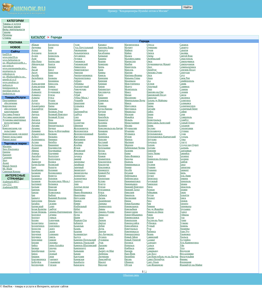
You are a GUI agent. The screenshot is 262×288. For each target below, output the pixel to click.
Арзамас (35, 128)
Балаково (36, 173)
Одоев (150, 50)
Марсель (128, 69)
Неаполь (128, 161)
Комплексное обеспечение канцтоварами (10, 109)
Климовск (103, 100)
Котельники (104, 148)
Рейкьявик (152, 192)
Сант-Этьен (153, 262)
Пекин (150, 114)
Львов (101, 248)
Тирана (183, 184)
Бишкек (35, 256)
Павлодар (152, 97)
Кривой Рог (104, 173)
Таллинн (184, 159)
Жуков (77, 148)
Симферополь (187, 81)
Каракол (102, 44)
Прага (150, 156)
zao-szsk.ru (7, 65)
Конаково (103, 131)
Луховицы (103, 240)
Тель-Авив (185, 175)
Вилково (52, 134)
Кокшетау (103, 120)
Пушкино (152, 170)
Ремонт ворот (9, 139)
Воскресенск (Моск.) (59, 181)
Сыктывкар (185, 150)
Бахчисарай (37, 206)
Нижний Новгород (133, 187)
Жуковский (79, 150)
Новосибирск (131, 226)
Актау (34, 72)
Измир (77, 203)
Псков (150, 161)
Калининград (80, 234)
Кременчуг (103, 170)
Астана (35, 142)
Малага (128, 56)
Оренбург (152, 69)
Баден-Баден (37, 164)
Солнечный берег (189, 108)
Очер (149, 89)
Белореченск (37, 226)
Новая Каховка (132, 203)
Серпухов (185, 72)
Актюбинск (37, 78)
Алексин (35, 89)
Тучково (184, 223)
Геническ (53, 223)
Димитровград (81, 69)
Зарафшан (79, 164)
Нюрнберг (129, 256)
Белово (35, 220)
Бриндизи (53, 72)
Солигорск (185, 100)
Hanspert (6, 154)
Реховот (151, 198)
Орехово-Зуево (154, 72)
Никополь (129, 195)
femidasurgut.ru (10, 88)
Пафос (150, 111)
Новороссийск (131, 223)
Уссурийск (185, 240)
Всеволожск (54, 192)
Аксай (34, 69)
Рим (149, 203)
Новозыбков (130, 209)
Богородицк (37, 265)
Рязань (150, 234)
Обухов (128, 265)
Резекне (151, 189)
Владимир (53, 153)
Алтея (34, 100)
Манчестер (130, 61)
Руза (149, 228)
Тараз (182, 164)
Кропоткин (104, 178)
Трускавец (185, 209)
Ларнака (102, 203)
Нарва (127, 153)
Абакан (35, 44)
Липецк (102, 220)
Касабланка (104, 53)
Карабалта (79, 262)
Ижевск (77, 200)
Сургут (183, 142)
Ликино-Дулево (106, 212)
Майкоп (128, 50)
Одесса (150, 44)
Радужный (152, 181)
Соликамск (185, 103)
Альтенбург (37, 108)
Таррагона (185, 167)
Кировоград (104, 89)
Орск (149, 75)
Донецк (77, 92)
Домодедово (80, 89)
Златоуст (78, 181)
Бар (33, 195)
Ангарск (35, 120)
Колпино (102, 125)
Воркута (52, 175)
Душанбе (78, 100)
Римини (151, 206)
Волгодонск (54, 159)
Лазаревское (104, 200)
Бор (50, 50)
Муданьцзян (130, 128)
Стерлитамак (186, 128)
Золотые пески (81, 187)
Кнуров (102, 111)
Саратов (184, 50)
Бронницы (53, 81)
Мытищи (129, 142)
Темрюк (184, 178)
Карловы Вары (105, 47)
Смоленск (185, 97)
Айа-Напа (36, 61)
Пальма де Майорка (157, 100)
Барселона (36, 200)
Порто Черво (153, 153)
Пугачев (151, 164)
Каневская (79, 259)
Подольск (152, 142)
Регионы (7, 35)
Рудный (151, 226)
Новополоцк (130, 220)
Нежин (127, 167)
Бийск (34, 245)
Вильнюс (53, 136)
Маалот (102, 262)
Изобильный (80, 206)
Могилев (128, 114)
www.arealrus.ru (10, 82)
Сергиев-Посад (188, 69)
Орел (149, 67)
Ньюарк (128, 251)
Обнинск (129, 262)
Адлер (34, 56)
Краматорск (104, 159)
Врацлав (52, 187)
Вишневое (53, 145)
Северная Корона (11, 171)
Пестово (151, 128)
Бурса (51, 97)
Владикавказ (54, 150)
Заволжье (78, 153)
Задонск (78, 156)
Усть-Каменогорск (189, 242)
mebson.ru (7, 85)
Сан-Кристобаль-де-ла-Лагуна (162, 256)
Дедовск (78, 58)
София (183, 111)
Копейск (102, 134)
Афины (35, 150)
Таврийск (184, 153)
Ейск (76, 108)
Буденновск (54, 92)
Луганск (102, 237)
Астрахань (36, 145)
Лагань (101, 198)
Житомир (78, 142)
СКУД (5, 125)
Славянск (184, 86)
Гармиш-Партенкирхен (60, 212)
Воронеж (53, 178)
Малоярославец (132, 58)
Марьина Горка (132, 78)
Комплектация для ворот (15, 134)
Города (6, 32)
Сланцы (184, 89)
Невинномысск (132, 164)
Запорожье (79, 161)
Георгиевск (54, 226)
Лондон (102, 231)
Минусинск (130, 106)
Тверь (183, 173)
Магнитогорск (131, 44)
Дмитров (78, 72)
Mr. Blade (7, 168)
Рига (149, 200)
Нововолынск (131, 206)
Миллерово (130, 97)
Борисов (52, 53)
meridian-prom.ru (11, 90)
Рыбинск (151, 231)
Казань (77, 228)
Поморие (151, 150)
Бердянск (36, 237)
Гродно (51, 251)
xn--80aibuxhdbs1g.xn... (14, 76)
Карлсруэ (103, 50)
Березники (36, 240)
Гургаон (52, 265)
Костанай (103, 142)
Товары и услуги (11, 23)
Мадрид (128, 47)
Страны (6, 37)
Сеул (182, 75)
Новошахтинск (132, 234)
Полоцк (151, 145)
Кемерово (103, 64)
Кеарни (102, 61)
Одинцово (152, 47)
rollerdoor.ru (8, 74)
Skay (4, 160)
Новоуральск (131, 228)
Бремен (52, 67)
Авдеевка (36, 47)
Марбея (128, 64)
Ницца (127, 200)
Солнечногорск (187, 106)
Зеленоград (79, 175)
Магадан (102, 265)
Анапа (34, 117)
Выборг (52, 195)
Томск (183, 198)
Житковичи (79, 139)
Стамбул (184, 120)
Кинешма (103, 78)
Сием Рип (185, 78)
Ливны (101, 209)
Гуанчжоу (53, 259)
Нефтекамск (130, 175)
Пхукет (150, 175)
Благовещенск (38, 259)
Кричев (102, 175)
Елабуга (78, 114)
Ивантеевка (79, 195)
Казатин (78, 231)
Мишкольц (130, 111)
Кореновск (103, 136)
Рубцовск (152, 223)
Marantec (7, 146)
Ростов (150, 217)
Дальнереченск (81, 53)
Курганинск (104, 189)
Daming (6, 152)
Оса (149, 81)
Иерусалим (79, 198)
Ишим (77, 217)
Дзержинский (81, 64)
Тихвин (183, 189)
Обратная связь (131, 275)
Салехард (152, 242)
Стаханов (184, 125)
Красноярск (104, 167)
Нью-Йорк (129, 253)
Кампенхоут (80, 248)
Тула (182, 217)
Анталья (35, 122)
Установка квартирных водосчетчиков (14, 121)
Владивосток (55, 148)
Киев (100, 69)
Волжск (52, 161)
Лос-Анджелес (105, 234)
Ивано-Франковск (83, 192)
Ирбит (77, 209)
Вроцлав (52, 189)
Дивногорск (80, 67)
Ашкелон (36, 161)
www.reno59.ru (10, 57)
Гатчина (52, 214)
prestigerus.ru (9, 71)
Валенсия (53, 103)
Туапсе (183, 212)
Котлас (101, 150)
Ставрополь (186, 117)
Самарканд (152, 251)
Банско (35, 192)
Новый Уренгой (132, 240)
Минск (127, 103)
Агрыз (34, 50)
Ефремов (78, 125)
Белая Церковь (39, 212)
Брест (51, 69)
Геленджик (53, 220)
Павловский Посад (156, 95)
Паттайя (151, 108)
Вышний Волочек (57, 198)
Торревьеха (185, 206)
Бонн (50, 47)
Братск (51, 64)
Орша (150, 78)
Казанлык (79, 226)
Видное (52, 128)
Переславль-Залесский (158, 122)
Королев (102, 139)
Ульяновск (185, 234)
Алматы (35, 97)
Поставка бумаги (11, 114)
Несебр (128, 170)
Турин (183, 220)
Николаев (129, 192)
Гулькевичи (54, 262)
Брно (50, 75)
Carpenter (7, 157)
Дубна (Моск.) (81, 97)
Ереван (77, 120)
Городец (52, 248)
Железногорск (81, 131)
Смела (183, 95)
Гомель (51, 237)
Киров (101, 86)
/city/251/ (7, 184)
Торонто (184, 203)
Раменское (152, 184)
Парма (150, 106)
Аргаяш (35, 125)
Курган (101, 187)
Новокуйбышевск (133, 214)
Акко (34, 67)
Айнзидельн (37, 64)
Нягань (128, 259)
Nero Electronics (10, 149)
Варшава (52, 108)
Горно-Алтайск (56, 245)
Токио (183, 192)
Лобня (101, 226)
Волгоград (53, 156)
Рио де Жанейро (155, 209)
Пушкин (151, 167)
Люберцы (103, 253)
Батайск (35, 203)
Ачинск (35, 153)
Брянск (51, 86)
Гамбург (52, 209)
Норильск (129, 245)
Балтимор (36, 184)
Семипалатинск (188, 67)
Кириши (102, 83)
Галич (51, 206)
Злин (76, 184)
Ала (33, 81)
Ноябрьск (129, 248)
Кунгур (102, 184)
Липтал (102, 223)
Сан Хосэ (152, 253)
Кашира (102, 58)
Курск (101, 192)
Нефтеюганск (131, 178)
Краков (101, 156)
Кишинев (103, 97)
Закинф (77, 159)
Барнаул (35, 198)
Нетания (128, 173)
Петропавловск (154, 134)
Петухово (152, 139)
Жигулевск (79, 136)
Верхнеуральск (56, 125)
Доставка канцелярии (13, 117)
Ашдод (35, 159)
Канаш (77, 253)
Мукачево (129, 131)
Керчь (101, 67)
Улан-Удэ (184, 231)
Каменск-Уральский (84, 242)
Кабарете (78, 223)
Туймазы (184, 214)
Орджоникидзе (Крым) (158, 64)
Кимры (101, 72)
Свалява (184, 53)
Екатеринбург (81, 111)
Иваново (78, 189)
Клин (101, 103)
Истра (77, 214)
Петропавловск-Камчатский (161, 136)
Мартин (128, 72)
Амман (35, 111)
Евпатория (79, 103)
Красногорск (104, 161)
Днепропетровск (82, 78)
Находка (128, 159)
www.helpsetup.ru (11, 60)
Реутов (150, 195)
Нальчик (128, 150)
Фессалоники (187, 253)
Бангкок (35, 189)
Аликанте (36, 92)
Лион (101, 217)
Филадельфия (187, 256)
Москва (128, 125)
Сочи (182, 114)
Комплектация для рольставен (12, 129)
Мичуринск (130, 108)
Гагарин (52, 203)
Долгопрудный (81, 86)
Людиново (103, 256)
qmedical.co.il (9, 79)
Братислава (54, 61)
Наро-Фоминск (132, 156)
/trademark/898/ (10, 187)
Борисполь (53, 56)
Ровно (150, 214)
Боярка (51, 58)
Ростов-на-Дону (155, 220)
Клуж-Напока (105, 108)
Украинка (185, 228)
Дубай (77, 95)
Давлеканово (80, 50)
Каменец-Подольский (85, 240)
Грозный (52, 253)
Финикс (184, 259)
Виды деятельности (13, 29)
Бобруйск (36, 262)
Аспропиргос (38, 139)
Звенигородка (81, 173)
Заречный (79, 167)
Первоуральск (154, 120)
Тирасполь (185, 187)
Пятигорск (152, 178)
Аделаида (36, 53)
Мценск (128, 139)
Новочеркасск (131, 231)
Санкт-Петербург (156, 259)
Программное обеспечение (9, 102)
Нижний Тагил (132, 189)
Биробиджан (37, 251)
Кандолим (79, 256)
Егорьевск (79, 106)
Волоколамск (55, 173)
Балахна (35, 175)
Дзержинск (79, 61)
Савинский (152, 237)
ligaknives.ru (8, 93)
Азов (33, 58)
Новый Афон (131, 237)
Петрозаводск (154, 131)
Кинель (102, 75)
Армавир (36, 131)
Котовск (102, 153)
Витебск (52, 142)
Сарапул (184, 47)
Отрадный (152, 86)
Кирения (102, 81)
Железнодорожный (83, 134)
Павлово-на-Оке (155, 92)
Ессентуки (79, 122)
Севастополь (186, 58)
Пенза (150, 117)
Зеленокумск (80, 178)
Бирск (34, 253)
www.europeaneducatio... (14, 68)
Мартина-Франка (133, 75)
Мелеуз (128, 86)
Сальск (150, 245)
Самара (150, 248)
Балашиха (36, 178)
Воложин (53, 170)
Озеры (150, 56)
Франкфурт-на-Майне (191, 265)
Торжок (184, 200)
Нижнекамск (131, 184)
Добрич (77, 81)
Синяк (183, 83)
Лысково (102, 245)
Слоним (184, 92)
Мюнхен (128, 145)
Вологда (52, 167)
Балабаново (37, 170)
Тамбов (183, 161)
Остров (150, 83)
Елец (76, 117)
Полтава (151, 148)
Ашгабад (36, 156)
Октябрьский (153, 58)
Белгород (36, 214)
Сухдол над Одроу (189, 145)
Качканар (103, 56)
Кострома (103, 145)
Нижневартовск (132, 181)
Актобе (35, 75)
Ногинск (128, 242)
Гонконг (52, 240)
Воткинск (53, 184)
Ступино (184, 131)
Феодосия (185, 251)
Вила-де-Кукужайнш (59, 131)
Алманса (35, 95)
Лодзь (101, 228)
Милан (127, 95)
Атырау (35, 148)
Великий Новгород (58, 114)
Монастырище (131, 122)
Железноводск (81, 128)
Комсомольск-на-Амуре (110, 128)
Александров (38, 86)
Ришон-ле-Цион (155, 212)
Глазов (51, 231)
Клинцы (102, 106)
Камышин (79, 251)
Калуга (77, 237)
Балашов (35, 181)
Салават (151, 240)
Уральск (184, 237)
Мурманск (129, 134)
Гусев (76, 44)
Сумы (183, 139)
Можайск (129, 117)
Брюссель (53, 83)
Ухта (182, 248)
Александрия (38, 83)
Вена (50, 120)
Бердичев (36, 234)
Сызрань (184, 148)
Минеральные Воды (134, 100)
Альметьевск (38, 106)
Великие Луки (55, 111)
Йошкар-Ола (80, 220)
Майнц (127, 53)
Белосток (36, 228)
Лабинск (102, 195)
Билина (35, 248)
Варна (51, 106)
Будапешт (53, 89)
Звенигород (79, 170)
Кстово (101, 181)
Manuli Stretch (9, 166)
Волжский (53, 164)
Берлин (35, 242)
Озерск (150, 53)
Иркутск (78, 212)
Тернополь (185, 181)
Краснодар (103, 164)
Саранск (184, 44)
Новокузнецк (131, 212)
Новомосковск (131, 217)
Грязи (51, 256)
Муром (128, 136)
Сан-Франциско (155, 265)
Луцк (100, 242)
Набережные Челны (134, 148)
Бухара (51, 100)
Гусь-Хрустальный (83, 47)
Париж (150, 103)
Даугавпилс (80, 56)
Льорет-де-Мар (106, 251)
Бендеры (35, 231)
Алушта (35, 103)
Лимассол (103, 214)
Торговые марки (11, 26)
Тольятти (184, 195)
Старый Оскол (187, 122)
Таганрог (184, 156)
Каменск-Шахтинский (85, 245)
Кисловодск (104, 92)
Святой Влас (186, 56)
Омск (149, 61)
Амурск (35, 114)
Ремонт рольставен (12, 136)
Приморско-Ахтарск (157, 159)
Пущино (151, 173)
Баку (33, 167)
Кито (100, 95)
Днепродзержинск (83, 75)
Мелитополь (130, 89)
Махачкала (129, 81)
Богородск (53, 44)
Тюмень (184, 226)
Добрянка (78, 83)
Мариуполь (130, 67)
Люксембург (104, 259)
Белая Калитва (38, 209)
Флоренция (185, 262)
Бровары (52, 78)
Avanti (5, 163)
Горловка (53, 242)
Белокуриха (37, 223)
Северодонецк (187, 64)
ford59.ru (7, 54)
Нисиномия (130, 198)
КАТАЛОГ (38, 37)
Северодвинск (187, 61)
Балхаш (35, 187)
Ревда (150, 187)
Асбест (35, 136)
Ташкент (184, 170)
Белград (35, 217)
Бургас (51, 95)
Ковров (102, 114)
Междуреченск (132, 83)
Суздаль (184, 136)
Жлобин (78, 145)
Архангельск (38, 134)
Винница (52, 139)
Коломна (102, 122)
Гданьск (52, 217)
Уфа (182, 245)
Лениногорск (105, 206)
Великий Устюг (56, 117)
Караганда (79, 265)
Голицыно (53, 234)
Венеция (52, 122)
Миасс (127, 92)
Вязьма (52, 200)
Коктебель (103, 117)
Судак (183, 134)
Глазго (51, 228)
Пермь (150, 125)
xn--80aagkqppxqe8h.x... (14, 63)
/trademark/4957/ (10, 181)
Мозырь (128, 120)
